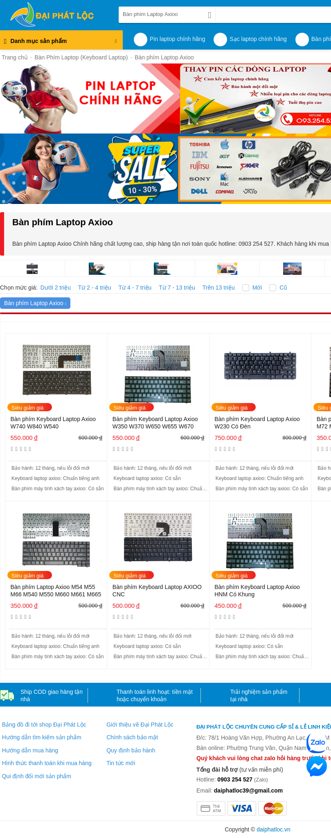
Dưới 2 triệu (56, 287)
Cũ (283, 287)
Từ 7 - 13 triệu (177, 287)
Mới (257, 287)
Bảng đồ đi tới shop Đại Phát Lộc (44, 724)
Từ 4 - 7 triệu (135, 287)
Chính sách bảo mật (132, 737)
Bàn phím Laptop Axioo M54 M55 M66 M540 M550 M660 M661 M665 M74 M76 (55, 591)
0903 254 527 (234, 779)
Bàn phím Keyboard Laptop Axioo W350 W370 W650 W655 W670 (155, 423)
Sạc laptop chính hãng (258, 39)
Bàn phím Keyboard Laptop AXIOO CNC (157, 591)
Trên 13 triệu (219, 287)
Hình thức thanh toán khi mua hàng (47, 763)
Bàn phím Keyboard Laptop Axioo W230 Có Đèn (257, 423)
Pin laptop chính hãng (177, 39)
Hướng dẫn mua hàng (30, 750)
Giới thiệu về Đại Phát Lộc (139, 724)
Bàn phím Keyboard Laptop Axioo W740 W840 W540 (53, 423)
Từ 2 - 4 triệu (94, 287)
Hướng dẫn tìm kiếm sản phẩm (41, 737)
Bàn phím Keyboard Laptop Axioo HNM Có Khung (257, 591)
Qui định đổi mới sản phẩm (36, 776)
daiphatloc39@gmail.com (248, 790)
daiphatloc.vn (273, 829)
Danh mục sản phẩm (60, 43)
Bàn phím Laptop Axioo (35, 303)
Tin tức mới (120, 763)
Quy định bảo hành (130, 750)
